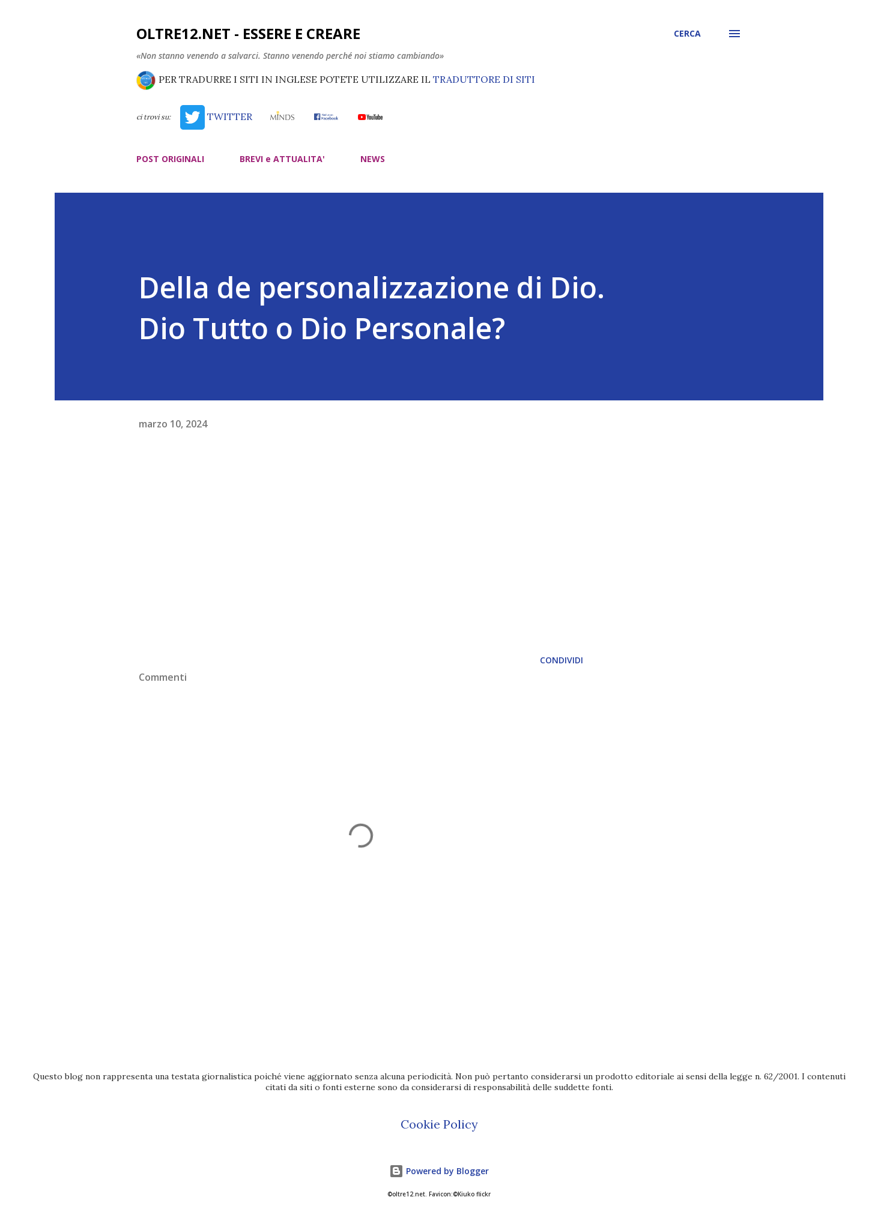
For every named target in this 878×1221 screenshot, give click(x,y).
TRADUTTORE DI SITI (484, 79)
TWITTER (216, 116)
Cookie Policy (439, 1124)
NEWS (372, 158)
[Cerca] (687, 33)
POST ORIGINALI (170, 158)
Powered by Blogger (439, 1171)
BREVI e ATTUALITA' (282, 158)
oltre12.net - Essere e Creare (248, 33)
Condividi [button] (561, 660)
